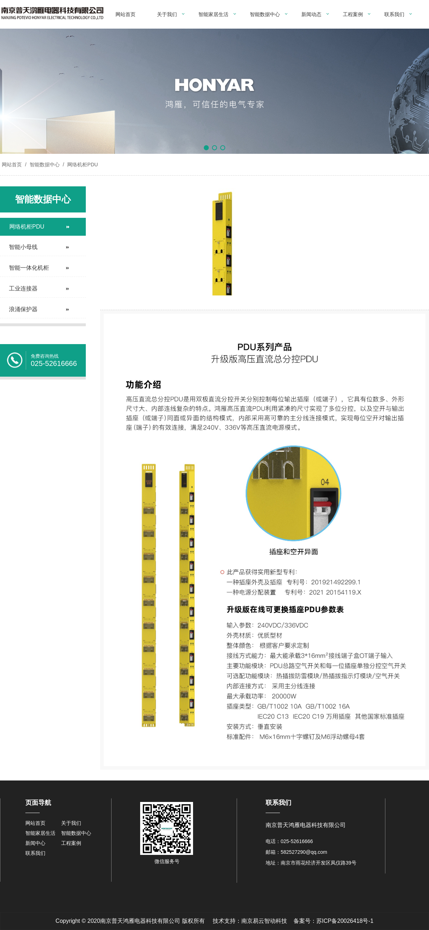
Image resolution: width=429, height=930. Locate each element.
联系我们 (394, 14)
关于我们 (167, 14)
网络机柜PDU (82, 164)
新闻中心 (35, 843)
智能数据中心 (265, 14)
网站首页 (125, 14)
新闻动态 (311, 14)
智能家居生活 (213, 14)
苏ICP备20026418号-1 (345, 921)
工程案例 (353, 14)
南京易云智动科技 (264, 921)
